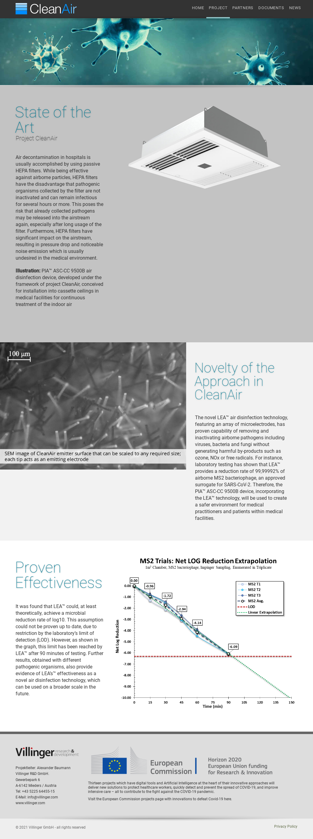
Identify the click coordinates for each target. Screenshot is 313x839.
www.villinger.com (30, 803)
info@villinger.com (43, 797)
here (227, 799)
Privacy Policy (285, 826)
